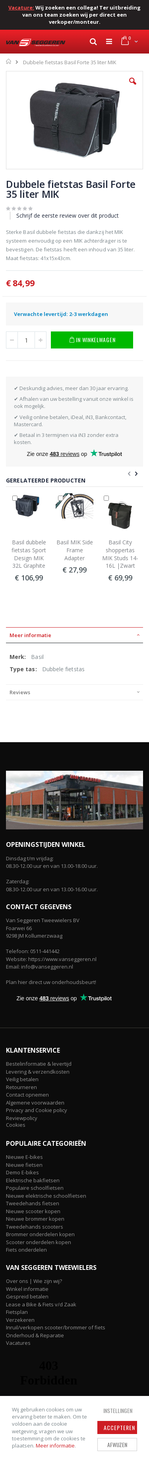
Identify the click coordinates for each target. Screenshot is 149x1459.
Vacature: (21, 7)
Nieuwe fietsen (24, 1164)
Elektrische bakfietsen (33, 1180)
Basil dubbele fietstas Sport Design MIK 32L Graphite (29, 553)
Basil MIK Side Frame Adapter (74, 549)
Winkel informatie (27, 1288)
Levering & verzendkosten (38, 1071)
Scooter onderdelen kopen (38, 1242)
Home (9, 61)
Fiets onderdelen (26, 1249)
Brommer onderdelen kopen (40, 1234)
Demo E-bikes (22, 1172)
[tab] (74, 635)
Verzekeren (20, 1319)
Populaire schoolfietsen (35, 1187)
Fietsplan (17, 1311)
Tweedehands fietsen (32, 1203)
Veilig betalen (22, 1079)
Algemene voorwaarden (35, 1102)
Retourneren (21, 1087)
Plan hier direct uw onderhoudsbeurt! (51, 982)
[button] (133, 87)
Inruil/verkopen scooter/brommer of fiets (55, 1327)
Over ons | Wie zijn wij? (34, 1281)
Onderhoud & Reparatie (35, 1335)
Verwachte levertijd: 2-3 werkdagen (61, 314)
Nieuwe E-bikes (24, 1156)
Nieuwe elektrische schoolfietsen (46, 1195)
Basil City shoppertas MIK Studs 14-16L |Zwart (120, 553)
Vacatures (18, 1342)
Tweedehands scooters (34, 1226)
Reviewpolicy (21, 1118)
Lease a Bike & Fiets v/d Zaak (41, 1304)
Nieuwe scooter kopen (33, 1211)
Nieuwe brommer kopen (35, 1218)
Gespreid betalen (27, 1296)
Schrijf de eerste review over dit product (67, 215)
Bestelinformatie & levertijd (39, 1063)
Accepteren (119, 1427)
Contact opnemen (27, 1094)
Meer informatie (55, 1445)
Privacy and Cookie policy (36, 1110)
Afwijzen (117, 1444)
